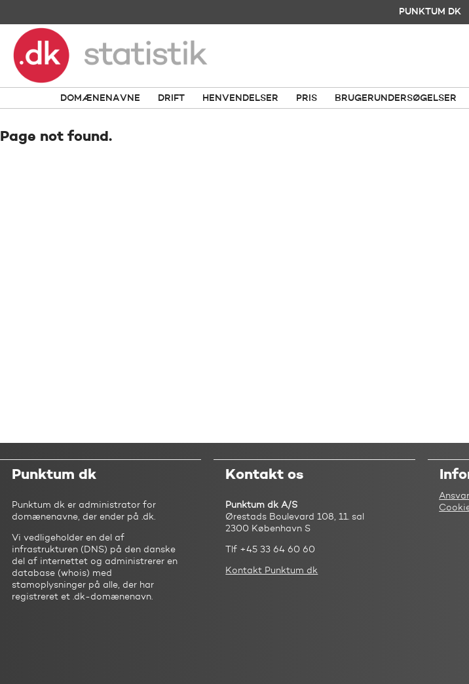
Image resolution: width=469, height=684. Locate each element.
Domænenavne (100, 98)
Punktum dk (430, 11)
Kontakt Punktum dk (271, 570)
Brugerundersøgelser (396, 98)
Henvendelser (240, 98)
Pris (306, 98)
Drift (171, 98)
